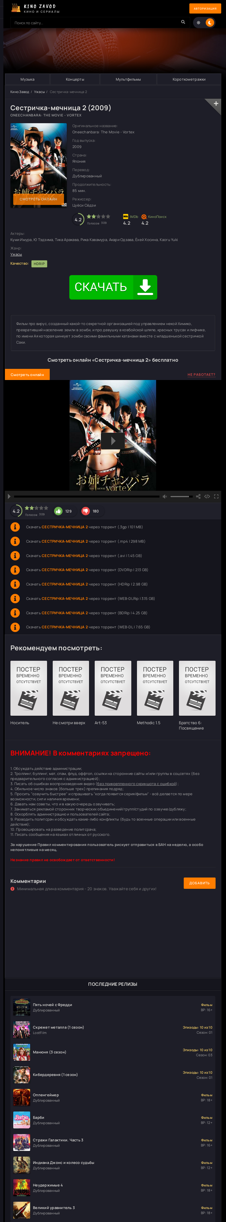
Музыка (27, 79)
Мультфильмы (128, 79)
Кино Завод (19, 91)
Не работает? (202, 374)
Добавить (199, 883)
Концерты (75, 79)
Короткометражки (188, 79)
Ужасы (39, 91)
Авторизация (201, 8)
